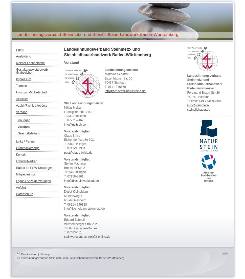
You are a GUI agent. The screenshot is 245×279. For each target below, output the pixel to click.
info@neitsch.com (76, 124)
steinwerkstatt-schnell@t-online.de (87, 236)
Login (225, 253)
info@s (110, 91)
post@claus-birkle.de (78, 152)
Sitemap (45, 254)
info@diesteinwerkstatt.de (81, 181)
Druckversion (27, 254)
